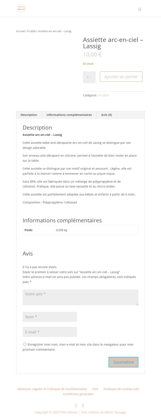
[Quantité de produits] (89, 77)
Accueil (20, 31)
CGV (95, 389)
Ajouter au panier (121, 76)
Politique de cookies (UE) (121, 389)
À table (31, 31)
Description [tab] (29, 115)
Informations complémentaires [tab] (69, 115)
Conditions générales (78, 394)
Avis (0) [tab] (106, 115)
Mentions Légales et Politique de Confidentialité (52, 389)
